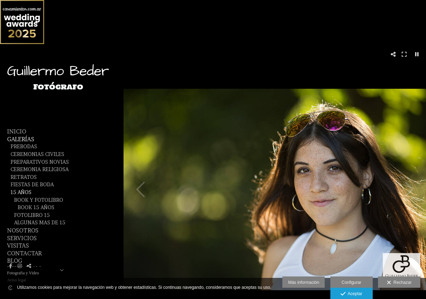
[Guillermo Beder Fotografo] (58, 101)
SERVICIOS (22, 238)
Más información (303, 282)
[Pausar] (416, 54)
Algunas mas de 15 (39, 222)
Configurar (351, 282)
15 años (21, 192)
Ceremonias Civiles (37, 154)
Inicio (16, 131)
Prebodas (24, 146)
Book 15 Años (36, 207)
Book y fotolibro (38, 200)
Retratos (24, 177)
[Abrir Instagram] (19, 265)
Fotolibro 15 (32, 215)
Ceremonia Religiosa (40, 169)
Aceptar (351, 294)
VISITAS (18, 245)
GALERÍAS (20, 139)
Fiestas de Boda (32, 184)
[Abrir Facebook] (10, 265)
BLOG (14, 260)
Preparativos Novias (40, 162)
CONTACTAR (24, 253)
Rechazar (399, 283)
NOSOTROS (22, 230)
